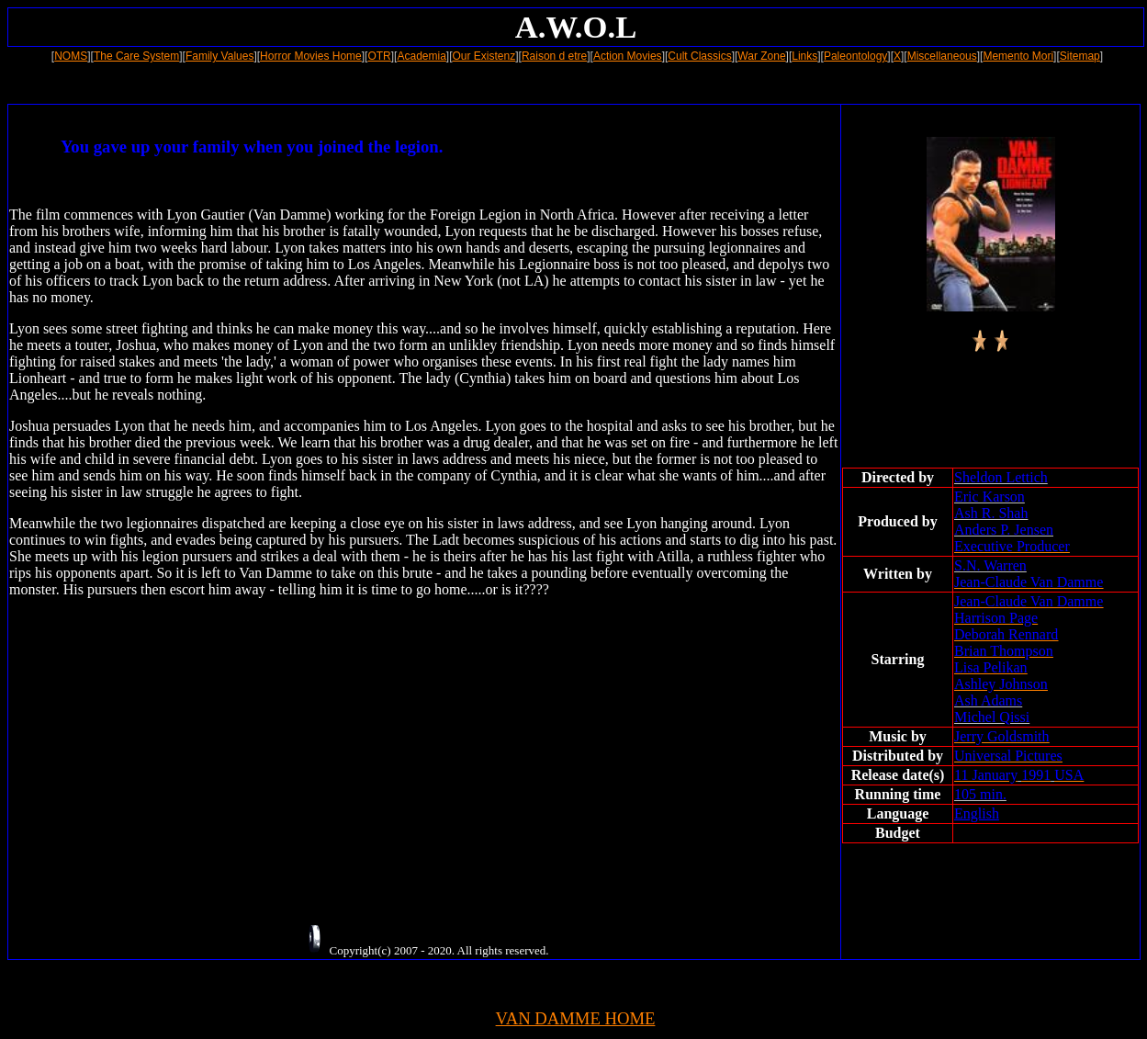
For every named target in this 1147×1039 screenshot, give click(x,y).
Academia (421, 56)
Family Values (219, 56)
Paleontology (855, 56)
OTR (378, 56)
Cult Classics (699, 56)
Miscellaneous (942, 56)
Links (804, 56)
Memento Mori (1018, 56)
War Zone (761, 56)
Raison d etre (554, 56)
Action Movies (627, 56)
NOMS (70, 56)
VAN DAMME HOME (576, 1018)
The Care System (136, 56)
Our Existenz (484, 56)
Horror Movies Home (311, 56)
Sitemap (1080, 56)
